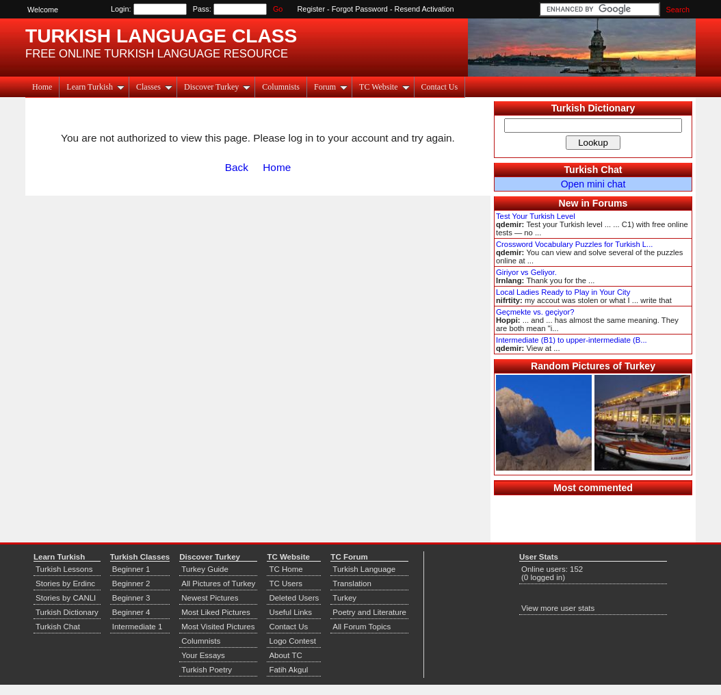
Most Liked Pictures (215, 612)
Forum (331, 87)
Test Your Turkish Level (535, 216)
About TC (285, 655)
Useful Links (290, 612)
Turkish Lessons (64, 569)
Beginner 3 (131, 598)
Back (236, 167)
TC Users (285, 583)
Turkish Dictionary (593, 108)
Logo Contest (292, 641)
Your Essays (203, 655)
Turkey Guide (204, 569)
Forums (610, 203)
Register (312, 9)
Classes (154, 87)
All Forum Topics (361, 626)
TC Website (384, 87)
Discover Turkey (217, 87)
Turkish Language (363, 569)
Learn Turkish (95, 87)
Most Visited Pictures (217, 626)
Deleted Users (294, 598)
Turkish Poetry (206, 670)
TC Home (285, 569)
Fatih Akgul (288, 670)
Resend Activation (424, 9)
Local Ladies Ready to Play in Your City (563, 292)
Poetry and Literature (369, 612)
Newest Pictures (209, 598)
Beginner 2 (131, 583)
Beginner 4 (131, 612)
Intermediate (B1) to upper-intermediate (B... (571, 340)
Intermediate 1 (137, 626)
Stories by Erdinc (65, 583)
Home (42, 87)
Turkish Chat (593, 169)
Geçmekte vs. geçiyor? (535, 312)
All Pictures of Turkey (218, 583)
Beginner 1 (131, 569)
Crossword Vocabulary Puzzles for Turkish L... (574, 244)
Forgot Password (360, 9)
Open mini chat (593, 184)
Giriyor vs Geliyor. (526, 272)
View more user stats (557, 608)
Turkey (344, 598)
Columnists (281, 87)
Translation (351, 583)
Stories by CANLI (66, 598)
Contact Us (439, 87)
